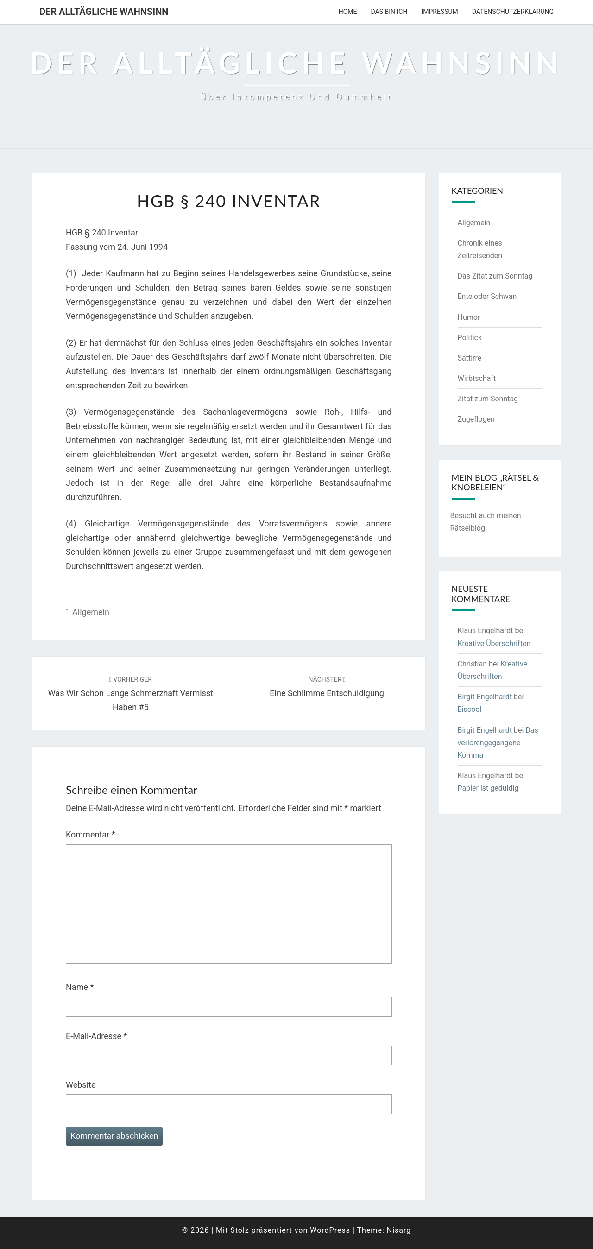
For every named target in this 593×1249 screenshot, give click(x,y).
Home (348, 11)
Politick (470, 337)
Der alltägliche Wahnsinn (103, 11)
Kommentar (90, 834)
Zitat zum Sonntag (488, 398)
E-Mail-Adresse (96, 1036)
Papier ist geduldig (488, 788)
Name (80, 987)
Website (80, 1085)
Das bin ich (389, 11)
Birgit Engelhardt (485, 696)
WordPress (330, 1230)
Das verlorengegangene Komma (498, 743)
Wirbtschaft (477, 378)
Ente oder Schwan (487, 296)
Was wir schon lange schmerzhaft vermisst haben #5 (130, 694)
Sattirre (470, 358)
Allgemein (90, 612)
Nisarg (399, 1230)
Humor (469, 317)
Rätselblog (467, 528)
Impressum (439, 11)
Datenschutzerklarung (513, 11)
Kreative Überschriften (494, 643)
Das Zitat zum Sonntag (495, 276)
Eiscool (470, 709)
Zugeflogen (476, 419)
